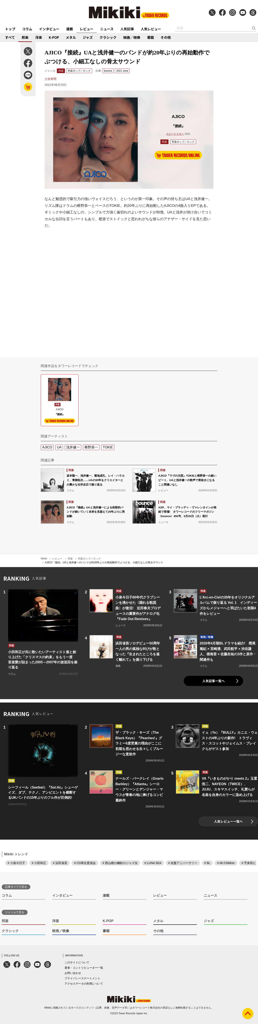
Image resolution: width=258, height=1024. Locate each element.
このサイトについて (76, 962)
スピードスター (175, 133)
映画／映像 (131, 37)
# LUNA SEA (152, 863)
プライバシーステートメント (82, 978)
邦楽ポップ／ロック (79, 70)
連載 (69, 28)
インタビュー (49, 28)
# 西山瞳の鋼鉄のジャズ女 (120, 863)
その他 (166, 37)
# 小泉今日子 (16, 863)
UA (59, 447)
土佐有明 (50, 79)
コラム (27, 28)
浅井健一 (73, 447)
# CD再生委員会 (85, 863)
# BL (207, 863)
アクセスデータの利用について (83, 983)
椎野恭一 (91, 447)
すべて (10, 37)
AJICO (47, 447)
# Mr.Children (226, 863)
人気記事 (127, 28)
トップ (10, 28)
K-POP (54, 37)
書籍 (150, 37)
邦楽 (25, 37)
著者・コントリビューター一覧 (83, 967)
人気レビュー (151, 28)
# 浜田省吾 (60, 863)
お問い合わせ (72, 973)
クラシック (108, 37)
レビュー (86, 28)
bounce (108, 70)
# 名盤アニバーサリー (183, 863)
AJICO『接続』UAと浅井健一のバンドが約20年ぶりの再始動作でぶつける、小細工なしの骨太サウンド (104, 562)
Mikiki (44, 558)
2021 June (122, 70)
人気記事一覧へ (213, 681)
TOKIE (108, 447)
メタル (71, 37)
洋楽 (38, 37)
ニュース (107, 28)
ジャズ (88, 37)
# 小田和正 (39, 863)
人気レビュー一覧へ (228, 821)
